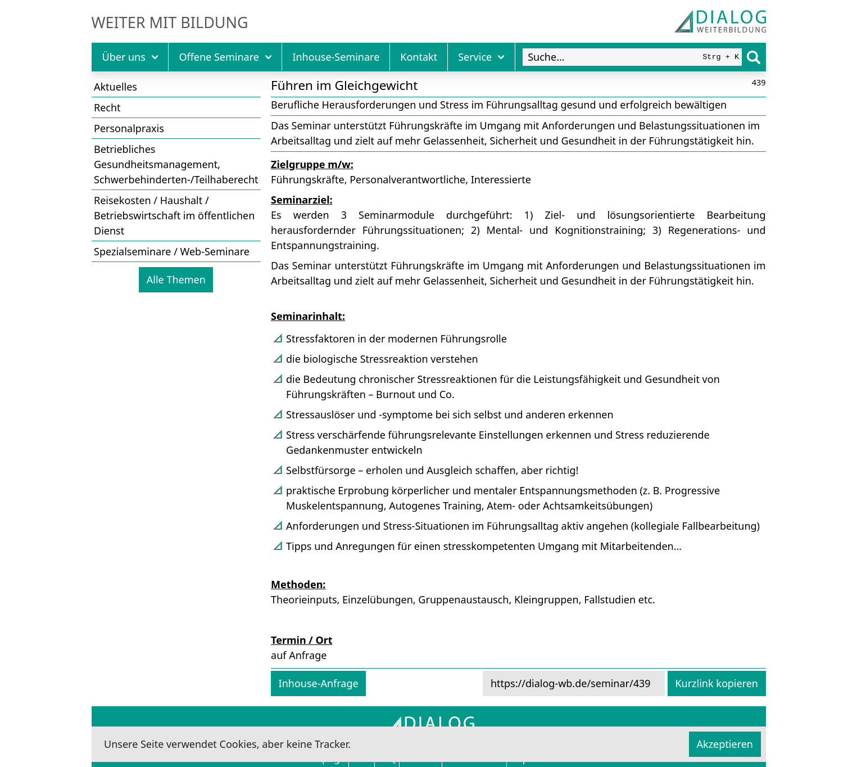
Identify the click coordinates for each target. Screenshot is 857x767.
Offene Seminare (225, 57)
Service (481, 57)
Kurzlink (716, 683)
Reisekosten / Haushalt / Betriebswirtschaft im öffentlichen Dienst (174, 215)
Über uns (130, 57)
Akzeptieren (725, 744)
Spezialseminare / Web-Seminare (172, 251)
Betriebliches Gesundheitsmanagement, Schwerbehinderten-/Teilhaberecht (176, 164)
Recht (107, 107)
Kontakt (418, 57)
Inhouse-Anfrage (319, 683)
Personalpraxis (129, 128)
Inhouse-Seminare (335, 57)
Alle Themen (176, 279)
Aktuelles (115, 86)
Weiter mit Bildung (170, 22)
